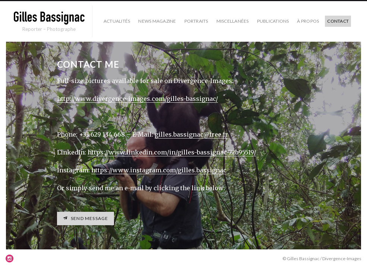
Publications (273, 21)
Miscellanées (232, 21)
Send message (89, 218)
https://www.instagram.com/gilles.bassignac (159, 170)
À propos (308, 21)
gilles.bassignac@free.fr (191, 134)
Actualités (117, 21)
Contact (338, 21)
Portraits (196, 21)
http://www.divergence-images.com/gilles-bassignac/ (137, 98)
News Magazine (157, 21)
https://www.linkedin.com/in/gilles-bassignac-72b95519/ (172, 152)
